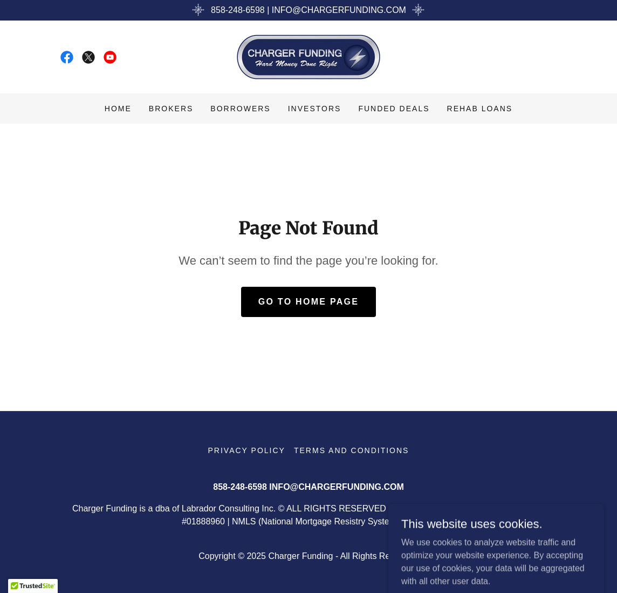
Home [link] (118, 108)
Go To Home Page (308, 301)
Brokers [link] (171, 108)
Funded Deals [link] (393, 108)
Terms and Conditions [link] (351, 450)
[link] (67, 57)
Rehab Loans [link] (480, 108)
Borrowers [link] (240, 108)
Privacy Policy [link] (246, 450)
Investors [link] (314, 108)
